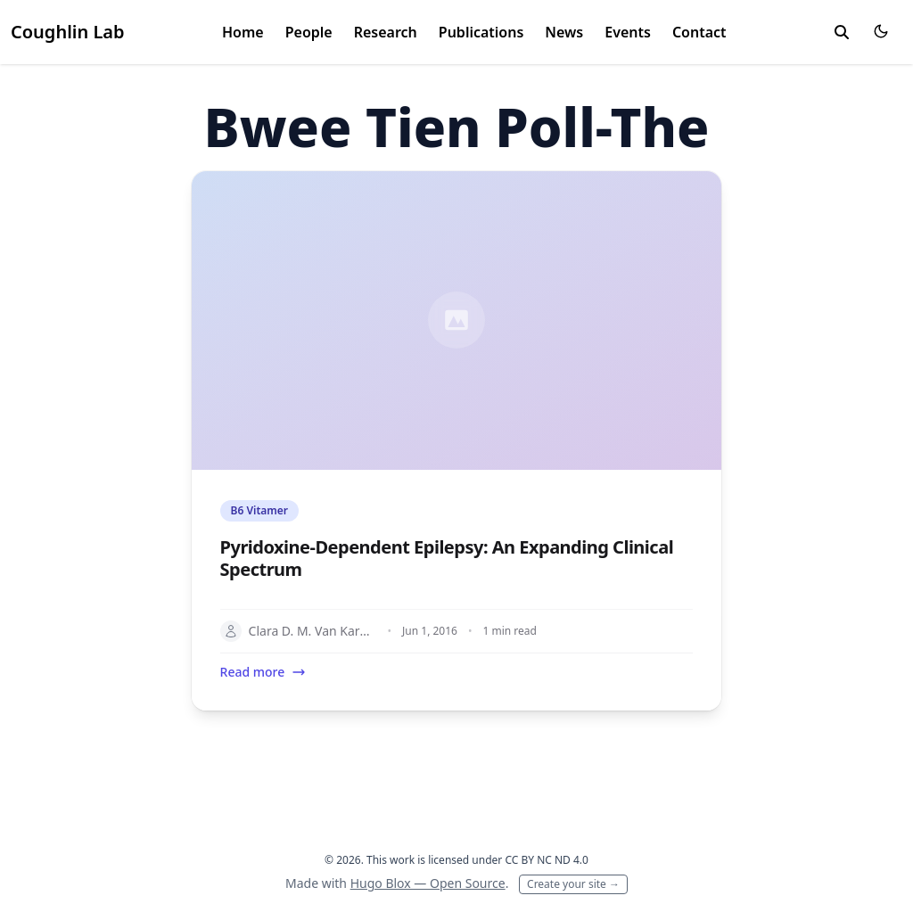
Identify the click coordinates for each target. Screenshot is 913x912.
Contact (699, 32)
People (309, 32)
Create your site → (573, 883)
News (564, 32)
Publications (481, 32)
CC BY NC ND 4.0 (546, 859)
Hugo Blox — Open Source (428, 883)
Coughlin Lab (68, 32)
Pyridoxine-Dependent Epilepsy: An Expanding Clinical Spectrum (447, 558)
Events (628, 32)
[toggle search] (842, 32)
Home (243, 32)
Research (385, 32)
